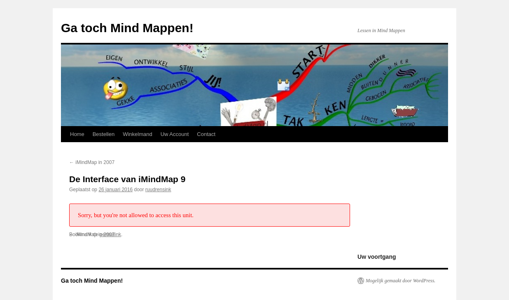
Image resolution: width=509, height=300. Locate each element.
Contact (206, 134)
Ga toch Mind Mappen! (127, 28)
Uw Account (175, 134)
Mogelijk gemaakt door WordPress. (400, 281)
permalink (110, 234)
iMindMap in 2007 (91, 162)
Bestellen (103, 134)
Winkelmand (137, 134)
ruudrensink (158, 189)
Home (77, 134)
